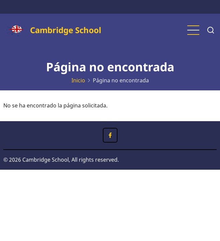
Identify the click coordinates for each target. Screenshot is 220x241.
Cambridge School (65, 29)
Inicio (78, 80)
